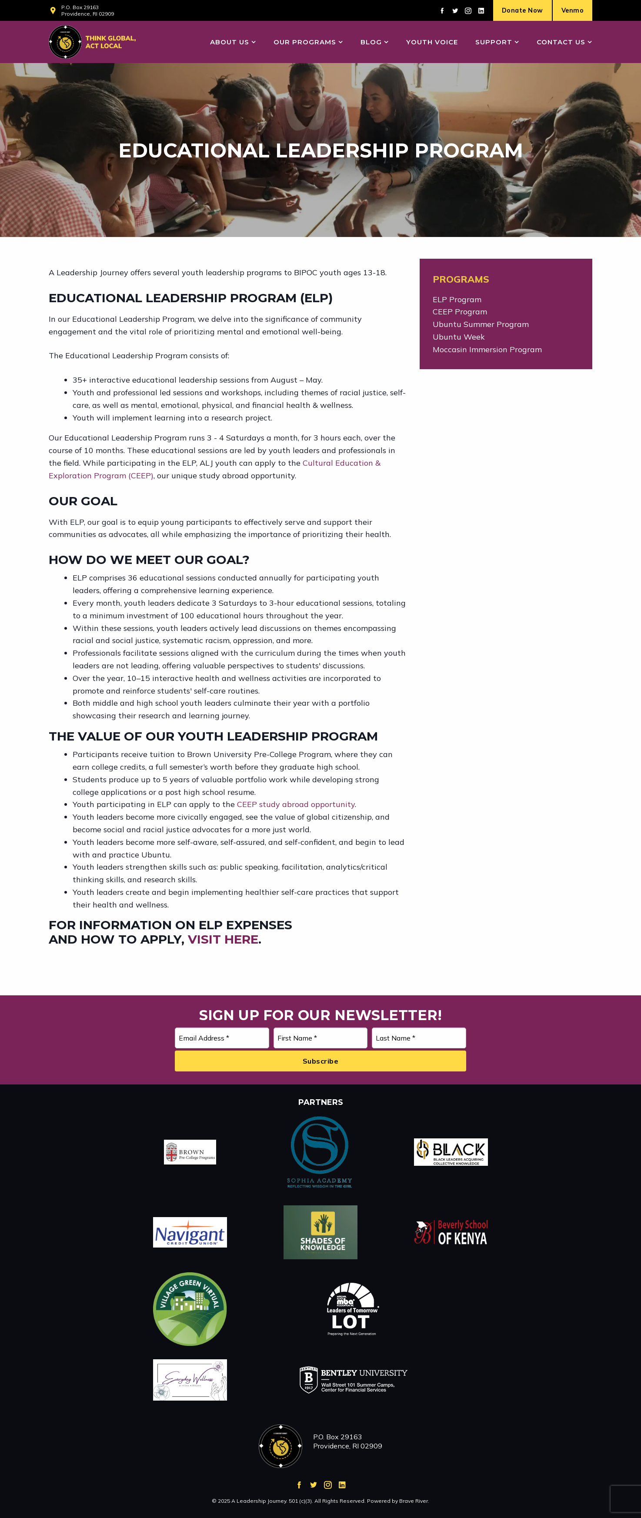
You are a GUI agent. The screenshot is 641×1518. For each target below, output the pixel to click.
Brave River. (414, 1501)
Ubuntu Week (459, 337)
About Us (229, 42)
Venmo (572, 10)
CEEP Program (460, 312)
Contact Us (561, 42)
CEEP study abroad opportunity (296, 804)
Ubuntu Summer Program (481, 324)
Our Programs (305, 42)
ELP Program (457, 299)
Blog (371, 42)
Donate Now (522, 10)
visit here (223, 939)
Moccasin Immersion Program (487, 349)
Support (493, 42)
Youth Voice (432, 42)
